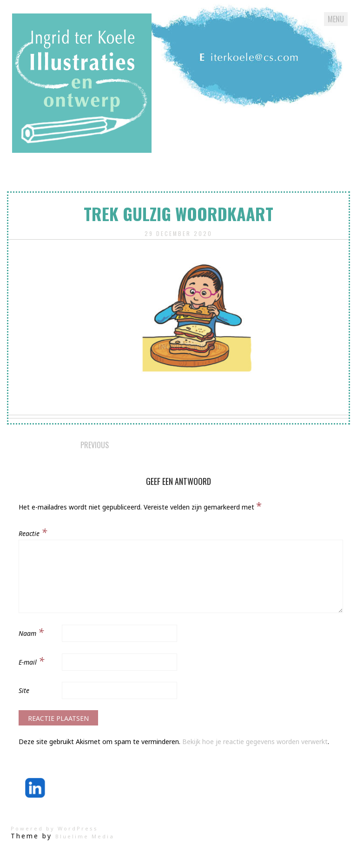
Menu (336, 19)
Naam (31, 632)
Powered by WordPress (54, 828)
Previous (94, 445)
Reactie (33, 532)
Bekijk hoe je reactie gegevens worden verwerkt (255, 741)
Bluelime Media (84, 836)
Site (24, 690)
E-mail (31, 660)
